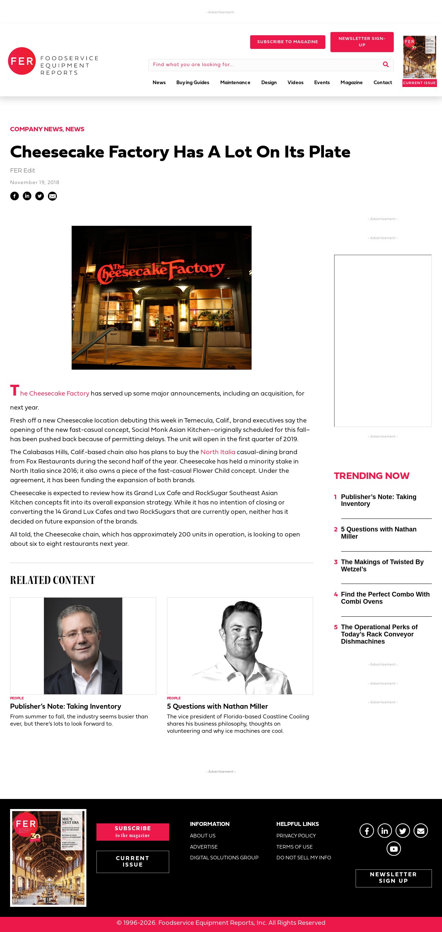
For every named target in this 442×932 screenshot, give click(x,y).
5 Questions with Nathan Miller (217, 707)
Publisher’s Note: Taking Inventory (65, 707)
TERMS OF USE (294, 847)
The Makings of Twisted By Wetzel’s (382, 565)
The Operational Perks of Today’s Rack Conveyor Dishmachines (379, 634)
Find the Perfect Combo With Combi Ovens (385, 598)
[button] (287, 42)
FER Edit (22, 171)
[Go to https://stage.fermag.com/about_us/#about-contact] (421, 830)
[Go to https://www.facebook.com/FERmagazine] (367, 830)
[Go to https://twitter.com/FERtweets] (403, 830)
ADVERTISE (204, 847)
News (75, 129)
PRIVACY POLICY (296, 836)
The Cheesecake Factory (49, 393)
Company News (36, 129)
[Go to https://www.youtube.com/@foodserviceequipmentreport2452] (394, 848)
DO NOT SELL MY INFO (303, 858)
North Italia (217, 452)
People (17, 698)
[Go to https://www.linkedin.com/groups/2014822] (385, 830)
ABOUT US (203, 836)
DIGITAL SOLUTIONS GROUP (224, 858)
